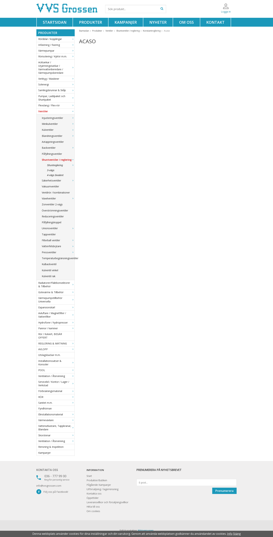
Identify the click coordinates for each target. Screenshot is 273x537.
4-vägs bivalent (55, 175)
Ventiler (56, 111)
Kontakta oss (47, 470)
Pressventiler (58, 252)
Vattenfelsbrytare (58, 246)
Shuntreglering (61, 165)
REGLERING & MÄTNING (56, 343)
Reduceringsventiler (53, 216)
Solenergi (56, 84)
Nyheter (158, 22)
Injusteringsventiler (58, 118)
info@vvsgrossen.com (48, 485)
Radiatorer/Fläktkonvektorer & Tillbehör (56, 284)
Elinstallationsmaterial (56, 414)
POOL (56, 370)
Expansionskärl (56, 307)
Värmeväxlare (56, 420)
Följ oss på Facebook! (52, 491)
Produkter (90, 22)
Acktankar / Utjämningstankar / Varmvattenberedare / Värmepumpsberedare (56, 68)
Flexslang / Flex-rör (56, 105)
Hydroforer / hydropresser (56, 322)
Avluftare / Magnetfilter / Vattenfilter (56, 314)
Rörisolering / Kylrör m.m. (56, 56)
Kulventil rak (48, 276)
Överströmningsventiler (55, 210)
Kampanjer (126, 22)
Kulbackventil (49, 264)
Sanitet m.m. (56, 402)
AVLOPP (56, 349)
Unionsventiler (58, 228)
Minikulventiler (58, 123)
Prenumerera (224, 491)
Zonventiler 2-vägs (52, 204)
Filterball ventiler (58, 240)
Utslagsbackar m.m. (49, 355)
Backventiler (58, 147)
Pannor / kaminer (56, 328)
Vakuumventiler (50, 186)
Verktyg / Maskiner (56, 78)
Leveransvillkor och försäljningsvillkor (107, 502)
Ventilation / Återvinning (56, 376)
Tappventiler (49, 234)
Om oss (186, 22)
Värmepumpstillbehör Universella (56, 299)
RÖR (56, 397)
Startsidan (55, 22)
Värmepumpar (56, 50)
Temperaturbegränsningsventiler (58, 258)
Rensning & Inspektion (51, 446)
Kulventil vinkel (50, 270)
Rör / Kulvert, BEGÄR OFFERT (50, 335)
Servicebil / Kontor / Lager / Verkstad (56, 383)
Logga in (226, 11)
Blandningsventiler (58, 136)
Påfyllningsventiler (52, 153)
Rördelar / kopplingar (56, 39)
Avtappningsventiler (53, 141)
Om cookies (93, 511)
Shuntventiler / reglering (58, 159)
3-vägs (50, 170)
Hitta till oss (93, 506)
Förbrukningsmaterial (56, 391)
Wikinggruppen (146, 530)
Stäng (237, 534)
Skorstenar (56, 435)
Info (229, 534)
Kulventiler (58, 129)
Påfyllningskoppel (51, 222)
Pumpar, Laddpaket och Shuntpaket (56, 97)
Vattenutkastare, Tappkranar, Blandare (56, 427)
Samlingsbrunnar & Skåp (56, 90)
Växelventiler (58, 198)
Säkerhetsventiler (58, 180)
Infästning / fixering (56, 45)
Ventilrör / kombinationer (56, 192)
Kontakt (215, 22)
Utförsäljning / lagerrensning (102, 489)
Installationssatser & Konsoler (56, 362)
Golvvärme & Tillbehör (56, 292)
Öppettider (93, 498)
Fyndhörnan (45, 408)
